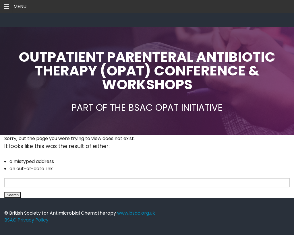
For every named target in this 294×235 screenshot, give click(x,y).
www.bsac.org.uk (136, 213)
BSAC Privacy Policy (26, 220)
